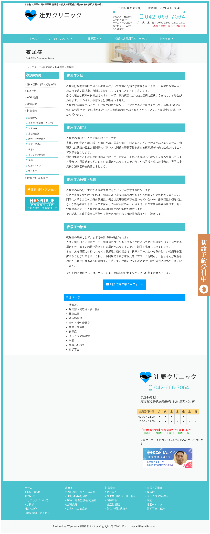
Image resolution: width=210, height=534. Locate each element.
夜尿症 (31, 149)
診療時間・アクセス (43, 189)
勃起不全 (32, 171)
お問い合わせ (32, 491)
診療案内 (93, 38)
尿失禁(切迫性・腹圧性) (121, 496)
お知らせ (165, 38)
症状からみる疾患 (37, 178)
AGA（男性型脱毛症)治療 (81, 500)
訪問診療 (32, 104)
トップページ (34, 67)
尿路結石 (32, 128)
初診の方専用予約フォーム (131, 38)
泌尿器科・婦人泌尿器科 (41, 84)
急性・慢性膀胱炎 (36, 139)
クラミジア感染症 (36, 155)
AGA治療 (32, 97)
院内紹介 (31, 508)
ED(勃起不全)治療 (77, 496)
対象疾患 (32, 110)
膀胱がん (32, 117)
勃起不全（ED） (156, 508)
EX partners (73, 526)
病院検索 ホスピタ (89, 526)
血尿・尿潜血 (34, 144)
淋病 (30, 160)
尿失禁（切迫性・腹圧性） (41, 123)
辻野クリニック (127, 526)
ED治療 (31, 90)
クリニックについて (57, 38)
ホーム (33, 38)
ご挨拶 (30, 504)
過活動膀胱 (33, 133)
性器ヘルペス (34, 165)
